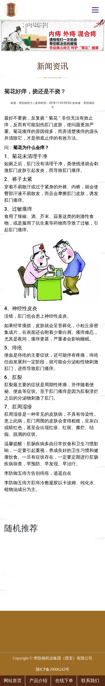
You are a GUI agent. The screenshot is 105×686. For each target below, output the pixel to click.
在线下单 (64, 680)
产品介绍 (38, 680)
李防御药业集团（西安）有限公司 (63, 658)
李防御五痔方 (17, 473)
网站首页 (13, 680)
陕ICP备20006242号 (52, 669)
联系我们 (90, 680)
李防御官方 (26, 102)
